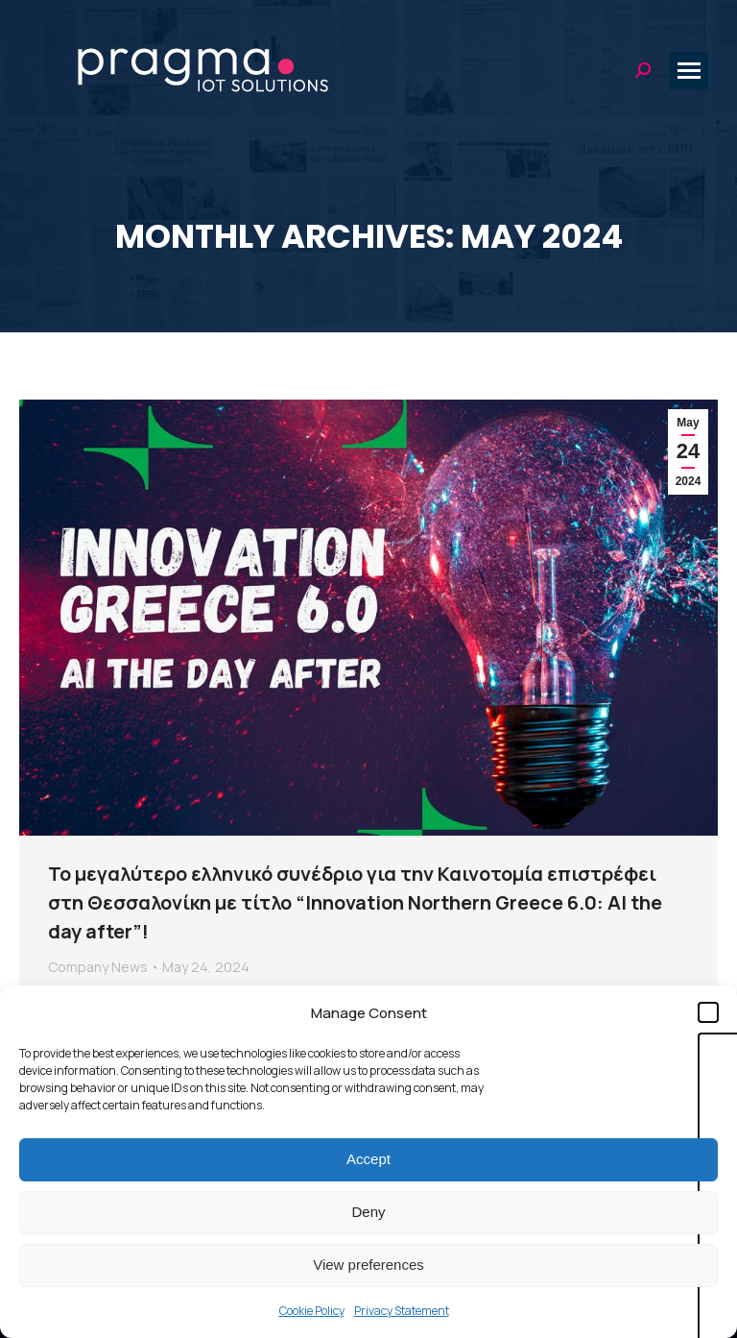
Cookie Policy (312, 1310)
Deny (368, 1212)
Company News (98, 967)
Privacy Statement (401, 1310)
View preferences (368, 1264)
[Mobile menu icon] (689, 70)
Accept (368, 1159)
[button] (708, 1012)
